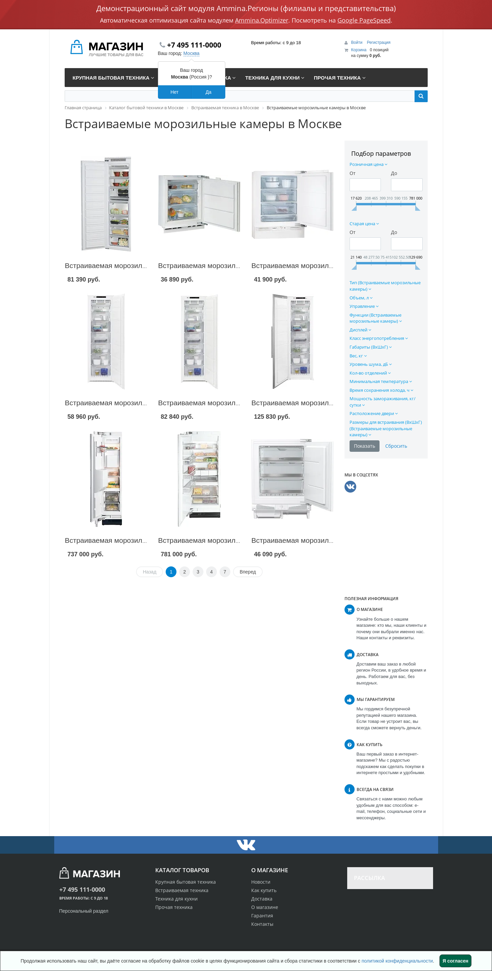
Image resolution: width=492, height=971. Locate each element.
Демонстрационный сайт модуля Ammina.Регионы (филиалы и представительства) (246, 8)
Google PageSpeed (364, 20)
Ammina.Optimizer (261, 20)
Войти (357, 42)
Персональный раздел (83, 911)
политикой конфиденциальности (397, 961)
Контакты (262, 924)
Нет (174, 92)
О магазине (264, 907)
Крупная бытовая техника (185, 882)
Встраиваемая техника (181, 890)
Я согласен (455, 961)
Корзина (359, 50)
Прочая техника (174, 907)
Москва (192, 53)
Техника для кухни (176, 898)
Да (208, 92)
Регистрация (378, 42)
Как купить (263, 890)
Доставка (261, 898)
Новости (260, 882)
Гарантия (262, 915)
